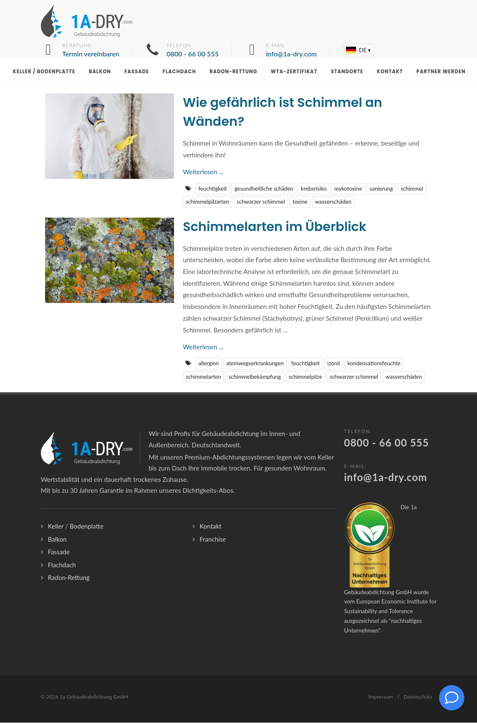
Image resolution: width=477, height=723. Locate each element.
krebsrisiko (314, 189)
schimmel (412, 189)
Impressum (380, 697)
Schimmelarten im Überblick (274, 227)
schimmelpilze (305, 377)
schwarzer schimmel (261, 202)
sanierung (381, 189)
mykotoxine (348, 189)
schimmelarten (203, 377)
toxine (299, 202)
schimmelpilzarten (207, 202)
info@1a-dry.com (385, 477)
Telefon (192, 50)
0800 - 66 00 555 (386, 443)
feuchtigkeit (212, 189)
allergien (208, 363)
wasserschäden (333, 202)
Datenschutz (418, 697)
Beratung (91, 50)
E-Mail (291, 50)
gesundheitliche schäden (263, 189)
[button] (359, 50)
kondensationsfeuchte (374, 363)
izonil (333, 363)
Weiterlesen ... (203, 172)
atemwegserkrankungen (255, 363)
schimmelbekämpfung (254, 377)
